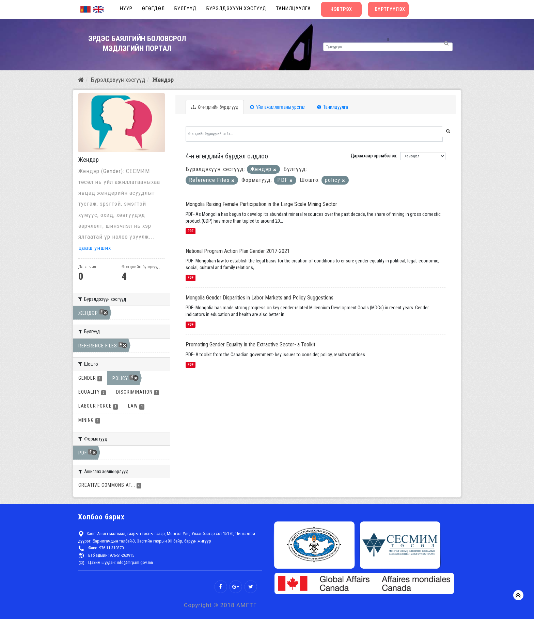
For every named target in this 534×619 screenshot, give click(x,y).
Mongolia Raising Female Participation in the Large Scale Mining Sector (261, 204)
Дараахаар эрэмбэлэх (373, 155)
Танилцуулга (293, 8)
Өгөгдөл (153, 8)
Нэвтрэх (341, 9)
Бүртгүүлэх (390, 9)
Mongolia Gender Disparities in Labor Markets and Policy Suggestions (259, 297)
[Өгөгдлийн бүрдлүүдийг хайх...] (314, 134)
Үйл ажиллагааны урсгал (277, 107)
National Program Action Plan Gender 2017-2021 (238, 251)
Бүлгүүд (185, 8)
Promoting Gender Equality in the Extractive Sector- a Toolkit (250, 344)
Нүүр (126, 8)
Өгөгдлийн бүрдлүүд (214, 107)
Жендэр (163, 79)
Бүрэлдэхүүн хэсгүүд (236, 8)
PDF (190, 231)
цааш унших (94, 247)
